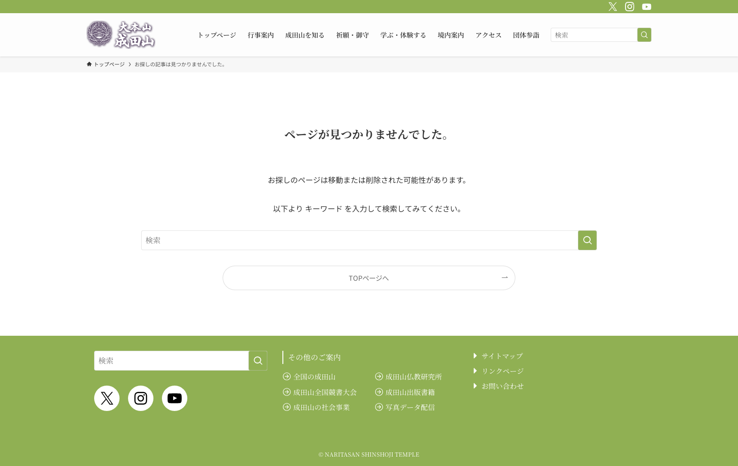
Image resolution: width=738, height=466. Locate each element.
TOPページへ (369, 278)
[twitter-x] (611, 5)
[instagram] (628, 5)
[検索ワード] (601, 35)
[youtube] (645, 5)
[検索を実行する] (644, 35)
